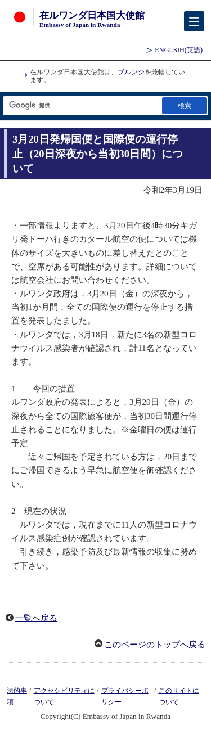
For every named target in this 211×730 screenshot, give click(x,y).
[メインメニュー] (194, 21)
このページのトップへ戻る (154, 644)
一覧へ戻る (36, 618)
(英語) (179, 50)
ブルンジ (131, 72)
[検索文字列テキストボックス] (81, 105)
